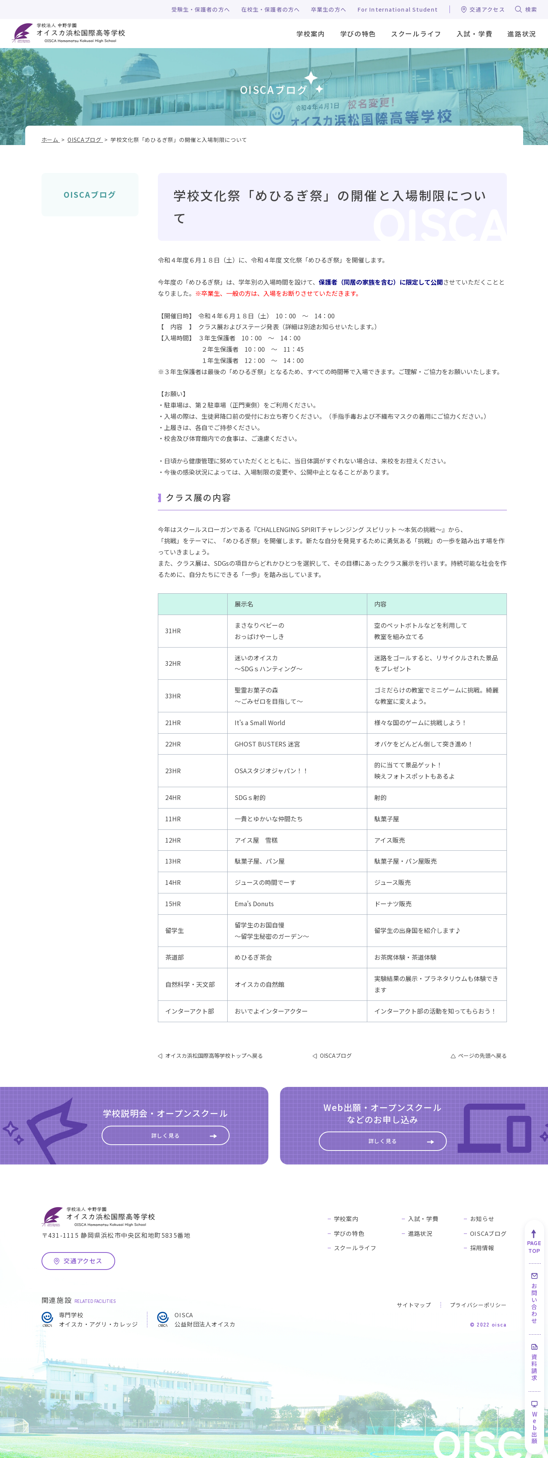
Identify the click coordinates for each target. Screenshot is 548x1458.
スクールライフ (355, 1248)
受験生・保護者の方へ (200, 9)
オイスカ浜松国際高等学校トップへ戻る (214, 1055)
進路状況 (420, 1233)
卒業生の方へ (328, 9)
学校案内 (346, 1218)
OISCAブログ (90, 194)
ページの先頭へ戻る (482, 1055)
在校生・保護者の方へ (270, 9)
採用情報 (482, 1248)
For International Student (398, 9)
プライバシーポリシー (478, 1305)
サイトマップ (414, 1305)
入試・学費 (423, 1218)
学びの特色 (349, 1233)
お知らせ (482, 1218)
